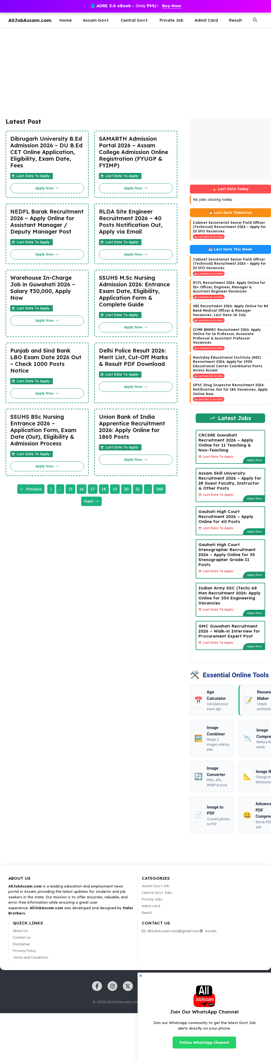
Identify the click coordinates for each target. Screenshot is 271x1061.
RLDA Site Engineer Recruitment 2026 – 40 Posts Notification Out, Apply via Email (130, 221)
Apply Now (254, 460)
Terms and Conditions (30, 957)
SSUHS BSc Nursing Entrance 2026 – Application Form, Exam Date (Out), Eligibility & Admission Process (43, 430)
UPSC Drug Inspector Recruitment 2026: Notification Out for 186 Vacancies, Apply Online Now (230, 389)
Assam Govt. (96, 20)
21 (138, 489)
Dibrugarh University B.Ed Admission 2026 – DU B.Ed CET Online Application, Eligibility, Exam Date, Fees (46, 152)
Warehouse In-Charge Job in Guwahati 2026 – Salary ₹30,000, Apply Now (42, 287)
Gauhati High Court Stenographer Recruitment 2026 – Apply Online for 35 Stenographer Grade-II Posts (227, 554)
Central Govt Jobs (157, 893)
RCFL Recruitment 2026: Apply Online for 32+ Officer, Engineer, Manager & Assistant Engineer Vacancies (229, 287)
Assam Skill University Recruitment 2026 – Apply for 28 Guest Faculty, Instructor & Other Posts (229, 480)
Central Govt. (134, 20)
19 (115, 489)
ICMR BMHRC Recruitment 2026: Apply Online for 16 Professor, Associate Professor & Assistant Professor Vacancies (227, 336)
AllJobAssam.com (29, 20)
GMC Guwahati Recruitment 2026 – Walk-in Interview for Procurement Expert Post (229, 631)
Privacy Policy (24, 951)
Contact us (22, 937)
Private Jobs (152, 899)
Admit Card (206, 20)
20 (126, 489)
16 (81, 489)
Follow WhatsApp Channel (204, 1042)
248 (159, 489)
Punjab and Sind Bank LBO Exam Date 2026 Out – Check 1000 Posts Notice (45, 360)
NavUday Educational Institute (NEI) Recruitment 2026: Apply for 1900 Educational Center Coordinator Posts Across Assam (227, 364)
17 (93, 489)
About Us (20, 931)
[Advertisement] (124, 72)
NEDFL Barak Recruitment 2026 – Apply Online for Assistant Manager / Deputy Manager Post (47, 221)
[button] (255, 20)
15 (70, 489)
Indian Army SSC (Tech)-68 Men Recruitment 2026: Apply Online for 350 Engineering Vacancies (229, 595)
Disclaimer (21, 944)
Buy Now (171, 5)
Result (235, 20)
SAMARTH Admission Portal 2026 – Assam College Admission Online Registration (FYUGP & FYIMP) (133, 152)
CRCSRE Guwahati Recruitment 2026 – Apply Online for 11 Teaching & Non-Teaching (225, 442)
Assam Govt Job (155, 886)
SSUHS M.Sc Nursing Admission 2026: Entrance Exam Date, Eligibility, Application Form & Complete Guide (134, 291)
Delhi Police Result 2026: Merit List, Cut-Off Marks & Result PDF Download (133, 357)
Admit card (151, 906)
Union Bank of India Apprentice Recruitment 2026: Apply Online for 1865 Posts (132, 426)
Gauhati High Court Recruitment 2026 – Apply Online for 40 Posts (225, 516)
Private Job (171, 20)
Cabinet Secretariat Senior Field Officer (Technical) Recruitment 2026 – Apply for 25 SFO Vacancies (229, 226)
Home (65, 20)
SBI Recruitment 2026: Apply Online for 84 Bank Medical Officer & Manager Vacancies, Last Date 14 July (230, 310)
